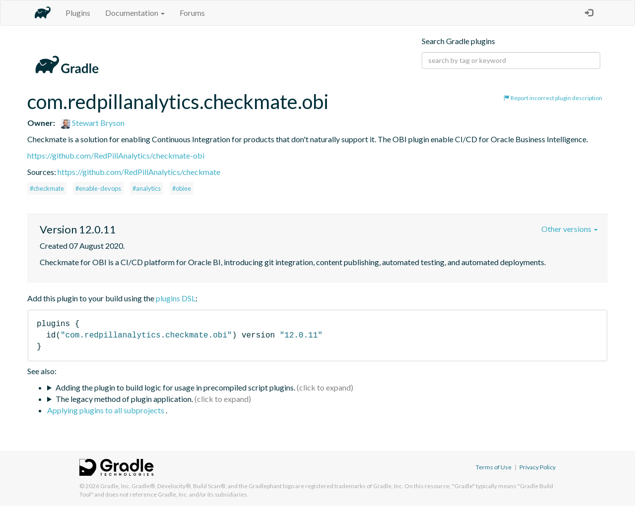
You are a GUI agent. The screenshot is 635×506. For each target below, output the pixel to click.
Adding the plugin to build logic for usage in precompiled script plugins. (175, 387)
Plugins (77, 12)
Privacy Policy (537, 467)
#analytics (146, 188)
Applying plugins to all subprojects (106, 410)
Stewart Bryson (93, 122)
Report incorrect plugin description (553, 98)
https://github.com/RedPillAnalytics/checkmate (139, 171)
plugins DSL (175, 298)
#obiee (181, 188)
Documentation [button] (135, 12)
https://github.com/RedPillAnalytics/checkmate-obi (115, 155)
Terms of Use (493, 467)
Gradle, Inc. (115, 486)
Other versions (569, 228)
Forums (192, 12)
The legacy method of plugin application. (124, 398)
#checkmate (47, 188)
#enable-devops (98, 188)
